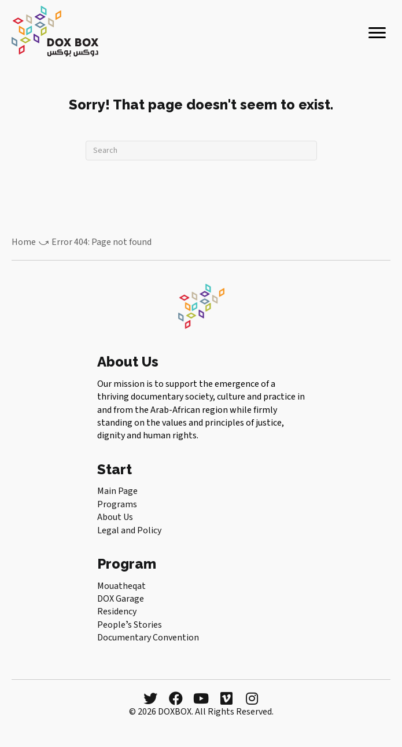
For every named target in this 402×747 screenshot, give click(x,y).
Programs (117, 504)
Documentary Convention (148, 637)
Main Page (117, 491)
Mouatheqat (121, 586)
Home (24, 242)
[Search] (201, 150)
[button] (150, 698)
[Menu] (377, 33)
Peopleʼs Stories (129, 624)
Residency (117, 611)
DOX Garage (120, 598)
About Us (115, 517)
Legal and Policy (129, 530)
